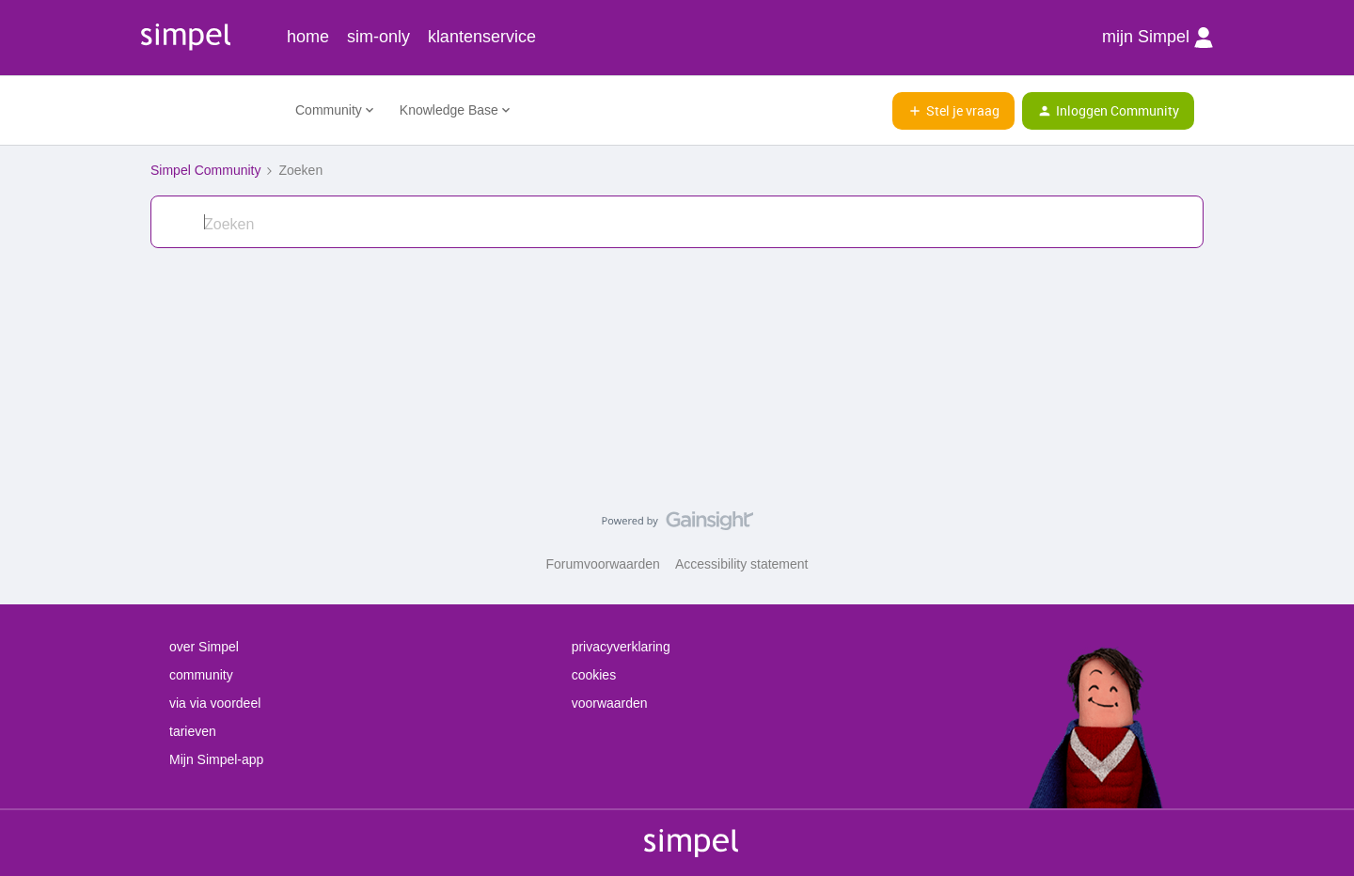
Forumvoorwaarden (603, 563)
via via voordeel (214, 703)
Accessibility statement (742, 563)
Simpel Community (205, 170)
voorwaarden (610, 703)
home (308, 36)
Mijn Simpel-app (216, 759)
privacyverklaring (621, 646)
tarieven (192, 731)
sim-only (378, 36)
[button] (953, 111)
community (201, 674)
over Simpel (204, 646)
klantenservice (482, 36)
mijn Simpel (1157, 37)
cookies (594, 674)
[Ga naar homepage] (211, 111)
